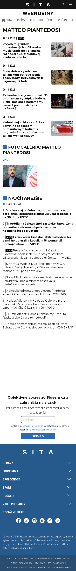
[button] (70, 4)
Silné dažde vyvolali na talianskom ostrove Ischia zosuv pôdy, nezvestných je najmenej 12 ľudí (23, 76)
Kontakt (13, 563)
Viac (5, 159)
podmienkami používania (33, 426)
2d (9, 204)
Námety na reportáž (62, 559)
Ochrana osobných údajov (15, 568)
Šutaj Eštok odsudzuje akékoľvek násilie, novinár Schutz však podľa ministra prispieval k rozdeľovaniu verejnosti (37, 281)
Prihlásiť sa (38, 436)
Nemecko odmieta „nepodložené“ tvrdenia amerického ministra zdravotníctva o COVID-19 (34, 292)
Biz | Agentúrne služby (24, 559)
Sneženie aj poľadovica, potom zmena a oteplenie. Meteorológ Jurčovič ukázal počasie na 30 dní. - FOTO (37, 214)
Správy (20, 20)
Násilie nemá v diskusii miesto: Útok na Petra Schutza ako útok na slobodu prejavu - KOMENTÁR (38, 325)
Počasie (63, 20)
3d (14, 204)
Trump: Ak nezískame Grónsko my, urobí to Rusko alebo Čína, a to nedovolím (34, 315)
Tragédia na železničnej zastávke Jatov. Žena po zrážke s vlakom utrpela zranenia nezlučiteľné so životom (38, 227)
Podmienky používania (57, 563)
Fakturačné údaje (26, 563)
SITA (6, 20)
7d (19, 204)
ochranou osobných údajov (44, 429)
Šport (51, 20)
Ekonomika (36, 20)
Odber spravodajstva (44, 559)
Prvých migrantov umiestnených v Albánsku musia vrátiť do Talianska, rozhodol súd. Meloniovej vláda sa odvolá (22, 50)
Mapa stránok (40, 563)
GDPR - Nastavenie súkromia (39, 568)
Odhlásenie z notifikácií (61, 568)
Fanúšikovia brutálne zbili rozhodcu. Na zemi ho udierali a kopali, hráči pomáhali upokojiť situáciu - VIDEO (37, 241)
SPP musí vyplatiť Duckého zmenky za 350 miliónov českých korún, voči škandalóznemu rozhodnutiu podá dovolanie (34, 267)
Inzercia (9, 559)
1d (4, 204)
